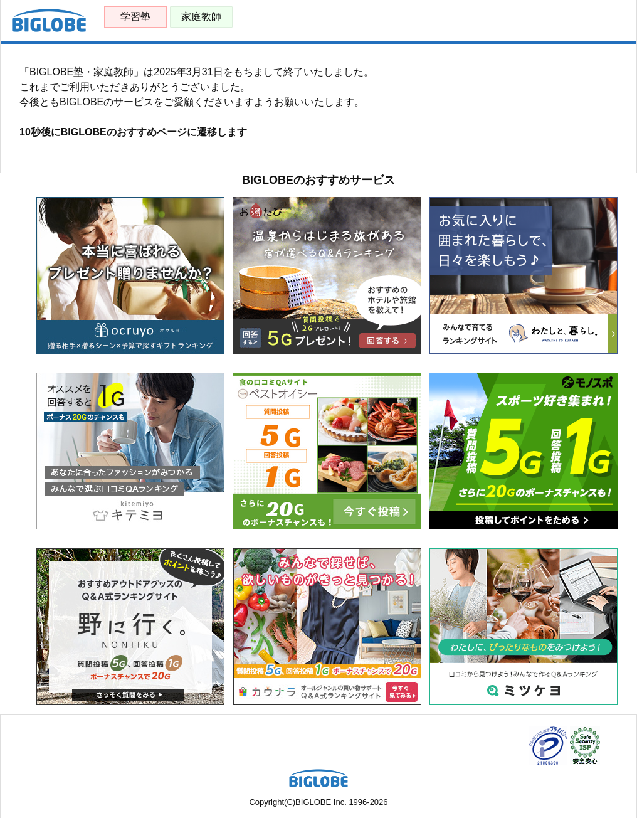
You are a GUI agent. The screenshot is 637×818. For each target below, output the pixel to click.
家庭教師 (201, 16)
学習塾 (135, 16)
